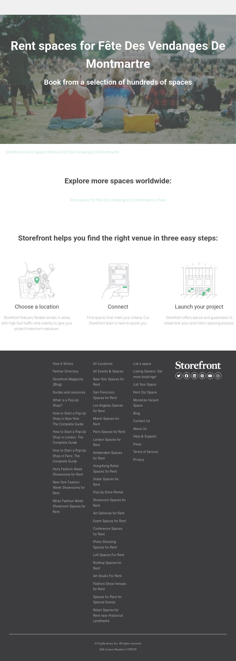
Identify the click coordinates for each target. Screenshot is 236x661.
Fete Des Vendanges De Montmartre (90, 152)
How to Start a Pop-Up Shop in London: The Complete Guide (69, 437)
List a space (142, 364)
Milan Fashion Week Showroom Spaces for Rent (69, 506)
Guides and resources (69, 392)
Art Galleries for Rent (108, 513)
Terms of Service (145, 452)
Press (137, 444)
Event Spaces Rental (41, 152)
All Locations (102, 364)
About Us (140, 429)
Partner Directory (65, 371)
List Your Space (144, 384)
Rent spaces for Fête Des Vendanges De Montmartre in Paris (118, 200)
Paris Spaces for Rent (109, 432)
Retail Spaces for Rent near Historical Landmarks (108, 615)
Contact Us (141, 421)
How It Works (63, 364)
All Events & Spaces (108, 371)
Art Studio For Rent (107, 576)
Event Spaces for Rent (109, 521)
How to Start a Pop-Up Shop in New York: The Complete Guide (69, 418)
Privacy (138, 460)
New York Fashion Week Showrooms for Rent (69, 487)
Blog (136, 413)
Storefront (13, 152)
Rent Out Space (145, 392)
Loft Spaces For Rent (108, 555)
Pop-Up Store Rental (108, 492)
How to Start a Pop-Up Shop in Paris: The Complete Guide (69, 455)
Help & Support (144, 436)
